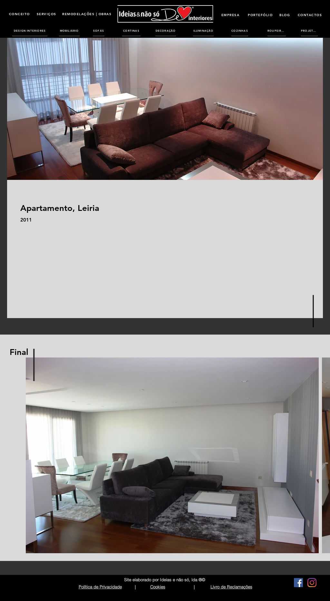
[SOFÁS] (98, 30)
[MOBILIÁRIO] (69, 30)
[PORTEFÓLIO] (260, 15)
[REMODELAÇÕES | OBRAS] (86, 14)
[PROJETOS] (309, 30)
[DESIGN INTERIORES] (29, 30)
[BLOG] (285, 15)
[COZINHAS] (239, 30)
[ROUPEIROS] (276, 30)
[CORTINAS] (131, 30)
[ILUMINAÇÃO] (203, 30)
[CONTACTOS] (310, 15)
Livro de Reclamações (231, 586)
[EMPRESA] (230, 15)
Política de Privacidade (100, 586)
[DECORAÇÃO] (165, 30)
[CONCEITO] (19, 14)
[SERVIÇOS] (46, 14)
